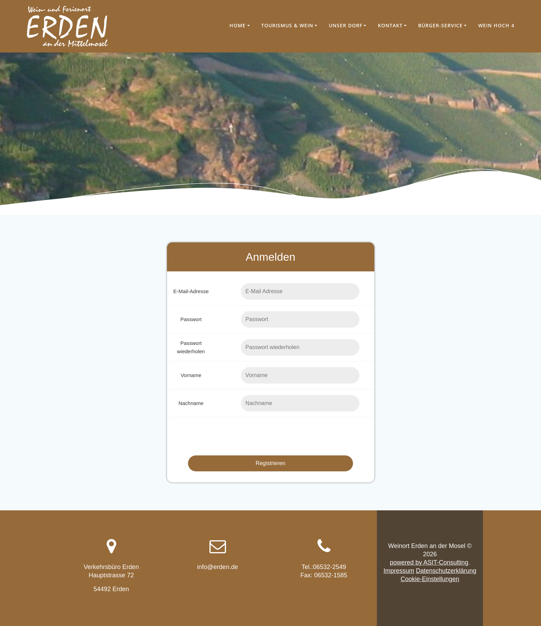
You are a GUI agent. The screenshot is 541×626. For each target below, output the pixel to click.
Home (237, 25)
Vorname (190, 375)
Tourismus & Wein (287, 25)
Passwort (191, 319)
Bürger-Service (440, 25)
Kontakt (390, 25)
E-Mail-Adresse (191, 291)
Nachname (191, 403)
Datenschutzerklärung (446, 570)
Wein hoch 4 (496, 25)
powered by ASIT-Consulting (429, 562)
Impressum (398, 570)
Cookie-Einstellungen (430, 579)
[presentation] (270, 436)
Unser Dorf (345, 25)
